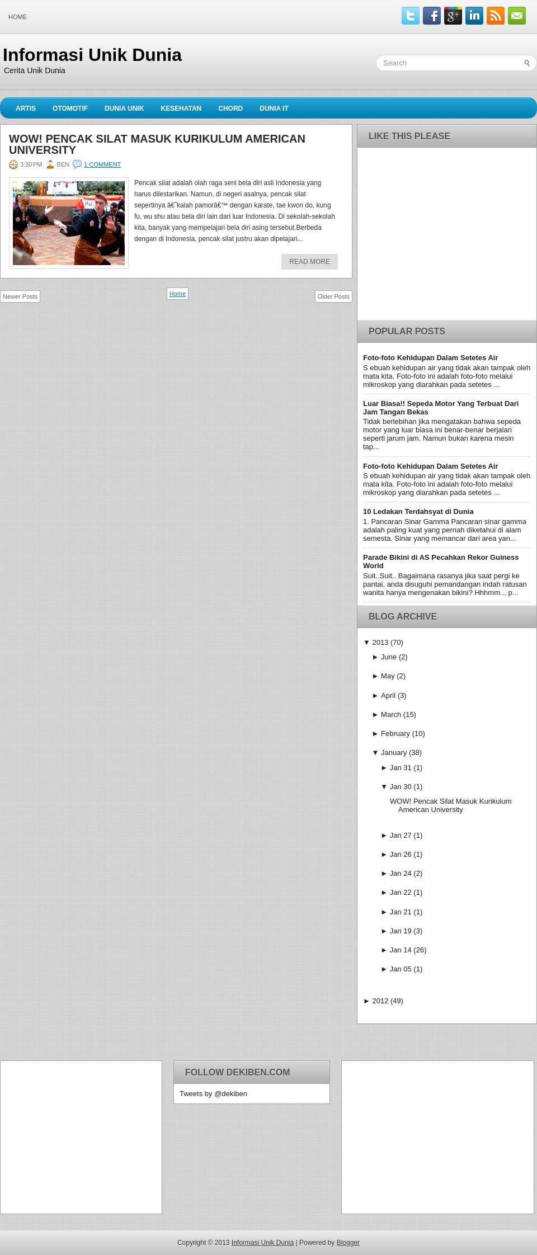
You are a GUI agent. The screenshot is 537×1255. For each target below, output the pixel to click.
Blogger (348, 1243)
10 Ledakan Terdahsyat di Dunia (418, 511)
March (391, 714)
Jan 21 (401, 912)
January (394, 752)
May (388, 676)
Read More (309, 262)
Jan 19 (401, 931)
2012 (380, 1001)
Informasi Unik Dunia (92, 55)
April (388, 695)
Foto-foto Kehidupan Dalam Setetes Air (430, 357)
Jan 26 (401, 854)
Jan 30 (401, 786)
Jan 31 (401, 767)
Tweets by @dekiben (213, 1093)
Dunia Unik (124, 108)
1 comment (102, 164)
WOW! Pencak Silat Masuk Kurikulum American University (157, 144)
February (395, 733)
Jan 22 (401, 892)
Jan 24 (401, 873)
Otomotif (70, 108)
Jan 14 (401, 950)
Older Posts (334, 296)
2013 (380, 642)
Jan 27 (401, 835)
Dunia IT (274, 108)
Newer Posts (20, 296)
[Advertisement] (76, 1136)
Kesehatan (181, 108)
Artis (26, 108)
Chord (230, 108)
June (389, 657)
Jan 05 (401, 969)
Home (17, 16)
